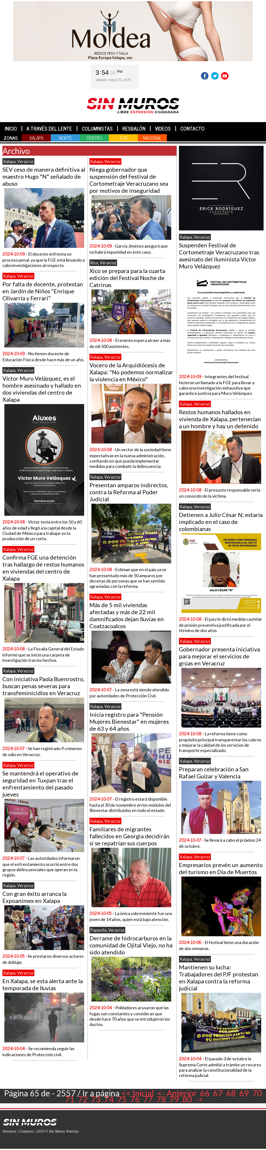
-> (199, 1099)
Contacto (26, 1131)
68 (231, 1093)
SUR (123, 137)
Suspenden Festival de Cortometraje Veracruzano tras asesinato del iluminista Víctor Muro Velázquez (219, 256)
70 (257, 1093)
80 (187, 1099)
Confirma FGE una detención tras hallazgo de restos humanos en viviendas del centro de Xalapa (43, 568)
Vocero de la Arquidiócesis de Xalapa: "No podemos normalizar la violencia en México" (131, 372)
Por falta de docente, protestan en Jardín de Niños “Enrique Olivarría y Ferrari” (42, 291)
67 (218, 1093)
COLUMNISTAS (97, 128)
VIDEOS (163, 128)
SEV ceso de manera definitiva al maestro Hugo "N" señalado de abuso (43, 176)
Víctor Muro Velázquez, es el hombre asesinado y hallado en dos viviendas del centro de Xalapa (41, 389)
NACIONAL (152, 137)
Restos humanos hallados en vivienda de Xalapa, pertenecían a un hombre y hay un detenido (220, 418)
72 (83, 1099)
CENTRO (94, 137)
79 (174, 1099)
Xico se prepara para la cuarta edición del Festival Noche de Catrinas (127, 277)
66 (205, 1093)
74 (109, 1099)
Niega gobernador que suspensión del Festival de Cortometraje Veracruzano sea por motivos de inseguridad (128, 180)
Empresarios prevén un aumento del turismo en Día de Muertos (221, 868)
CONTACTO (192, 128)
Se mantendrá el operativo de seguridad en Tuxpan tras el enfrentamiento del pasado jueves (40, 784)
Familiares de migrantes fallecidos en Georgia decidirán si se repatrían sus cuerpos (129, 836)
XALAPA (36, 137)
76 (135, 1099)
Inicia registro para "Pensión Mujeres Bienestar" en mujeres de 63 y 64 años (129, 721)
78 (161, 1099)
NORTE (65, 137)
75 (122, 1099)
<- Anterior (177, 1093)
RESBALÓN (133, 128)
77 (148, 1099)
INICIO (11, 128)
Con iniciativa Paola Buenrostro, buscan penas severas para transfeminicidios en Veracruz (43, 685)
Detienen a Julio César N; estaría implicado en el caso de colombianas (221, 521)
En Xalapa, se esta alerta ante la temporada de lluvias (42, 984)
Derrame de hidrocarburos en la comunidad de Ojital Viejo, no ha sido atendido (130, 945)
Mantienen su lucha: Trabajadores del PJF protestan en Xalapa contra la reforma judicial (218, 978)
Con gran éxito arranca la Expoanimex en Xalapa (34, 897)
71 (69, 1099)
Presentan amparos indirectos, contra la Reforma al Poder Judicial (128, 491)
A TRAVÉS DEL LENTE (49, 128)
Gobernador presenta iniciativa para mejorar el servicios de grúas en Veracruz (219, 656)
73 (96, 1099)
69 (244, 1093)
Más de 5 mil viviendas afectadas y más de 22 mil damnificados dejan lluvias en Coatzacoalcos (126, 615)
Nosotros (9, 1131)
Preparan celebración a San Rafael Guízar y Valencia (214, 773)
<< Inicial (137, 1093)
